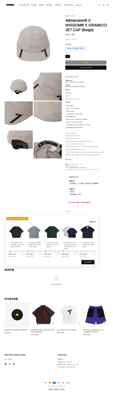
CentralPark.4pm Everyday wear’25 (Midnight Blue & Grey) (69, 245)
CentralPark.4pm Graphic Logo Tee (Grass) (51, 244)
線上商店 (34, 5)
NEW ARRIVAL (68, 5)
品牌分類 (49, 5)
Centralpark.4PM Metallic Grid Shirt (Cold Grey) (33, 244)
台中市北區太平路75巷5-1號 (66, 367)
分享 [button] (68, 211)
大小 (66, 52)
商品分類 (58, 5)
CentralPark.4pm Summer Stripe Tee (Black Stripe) (16, 244)
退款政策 (62, 389)
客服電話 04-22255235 (65, 362)
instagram (78, 5)
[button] (100, 5)
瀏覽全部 (93, 221)
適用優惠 (68, 44)
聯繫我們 (60, 359)
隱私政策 (56, 389)
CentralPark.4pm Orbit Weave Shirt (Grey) (86, 244)
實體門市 (41, 5)
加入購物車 (88, 262)
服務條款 (51, 389)
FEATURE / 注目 (24, 5)
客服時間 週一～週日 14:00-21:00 (68, 364)
